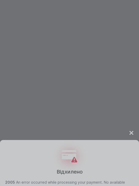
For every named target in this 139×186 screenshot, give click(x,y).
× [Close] (131, 140)
